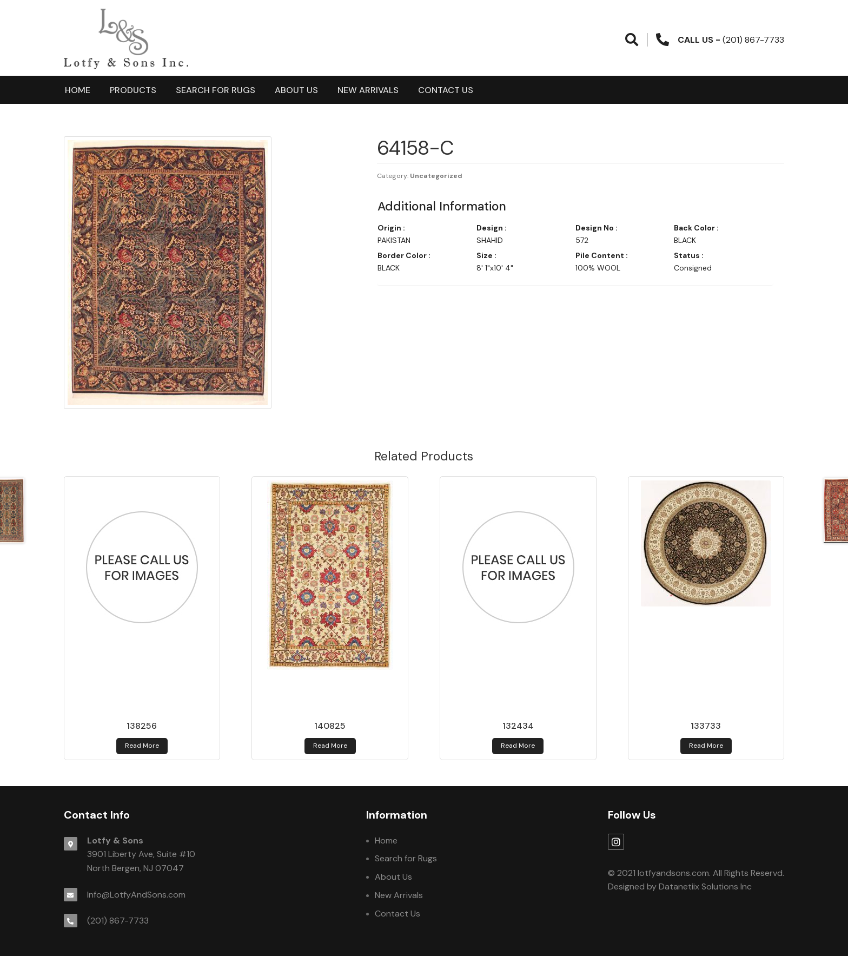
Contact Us (445, 90)
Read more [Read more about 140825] (330, 745)
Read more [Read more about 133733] (706, 745)
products (133, 90)
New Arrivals (368, 90)
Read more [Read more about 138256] (142, 745)
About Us (296, 90)
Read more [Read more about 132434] (518, 745)
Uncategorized (436, 176)
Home (77, 90)
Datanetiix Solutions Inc (705, 886)
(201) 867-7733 (118, 920)
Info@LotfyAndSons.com (136, 894)
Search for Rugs (215, 90)
